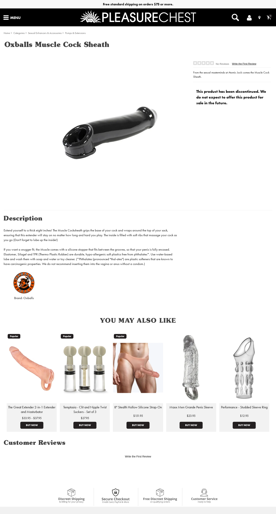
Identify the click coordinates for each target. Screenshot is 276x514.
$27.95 (85, 418)
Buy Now (32, 425)
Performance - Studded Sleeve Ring (244, 407)
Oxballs (28, 298)
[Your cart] (269, 17)
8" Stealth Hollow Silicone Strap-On (138, 407)
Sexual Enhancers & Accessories (45, 33)
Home (7, 33)
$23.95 (191, 416)
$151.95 (138, 416)
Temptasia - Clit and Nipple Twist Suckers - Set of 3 (85, 409)
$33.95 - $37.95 (32, 418)
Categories (19, 33)
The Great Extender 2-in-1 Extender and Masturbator (31, 409)
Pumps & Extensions (75, 33)
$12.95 (244, 416)
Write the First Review (244, 63)
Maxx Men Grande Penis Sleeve (191, 407)
